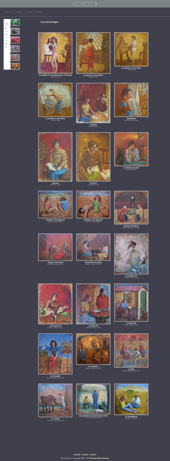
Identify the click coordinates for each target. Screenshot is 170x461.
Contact (38, 12)
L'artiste (28, 12)
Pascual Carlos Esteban (99, 458)
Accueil (18, 12)
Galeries (9, 12)
